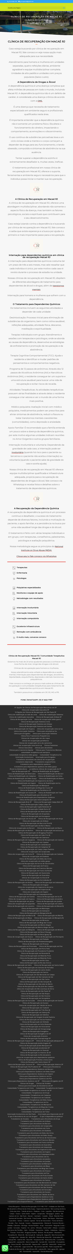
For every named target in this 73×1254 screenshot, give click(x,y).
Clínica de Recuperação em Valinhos (35, 1015)
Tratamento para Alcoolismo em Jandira (35, 1159)
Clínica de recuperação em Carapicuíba (35, 852)
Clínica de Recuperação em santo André (35, 970)
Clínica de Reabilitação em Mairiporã (35, 785)
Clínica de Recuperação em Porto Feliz (35, 949)
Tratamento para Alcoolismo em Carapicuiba (35, 1126)
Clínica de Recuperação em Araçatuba (35, 814)
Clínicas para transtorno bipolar (21, 750)
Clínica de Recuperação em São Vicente (35, 996)
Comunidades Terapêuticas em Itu (35, 1102)
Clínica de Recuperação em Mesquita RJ (49, 918)
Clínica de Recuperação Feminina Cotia (35, 722)
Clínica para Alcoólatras (52, 1067)
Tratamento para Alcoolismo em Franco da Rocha (35, 1142)
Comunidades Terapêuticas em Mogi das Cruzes (35, 1107)
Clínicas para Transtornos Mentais (49, 750)
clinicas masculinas (25, 748)
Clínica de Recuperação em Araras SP (22, 819)
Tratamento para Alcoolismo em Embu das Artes (35, 1133)
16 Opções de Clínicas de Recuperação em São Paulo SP (35, 712)
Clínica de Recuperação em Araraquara (35, 816)
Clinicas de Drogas (27, 1083)
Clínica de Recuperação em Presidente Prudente (35, 951)
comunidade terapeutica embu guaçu (23, 755)
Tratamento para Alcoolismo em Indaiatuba (35, 1147)
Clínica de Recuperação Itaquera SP (20, 1041)
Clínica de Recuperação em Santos (35, 972)
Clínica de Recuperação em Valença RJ (35, 1012)
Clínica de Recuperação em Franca (35, 866)
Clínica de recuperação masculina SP (35, 710)
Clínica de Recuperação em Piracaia (35, 944)
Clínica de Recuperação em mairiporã (35, 911)
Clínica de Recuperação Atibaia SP (49, 717)
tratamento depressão (24, 762)
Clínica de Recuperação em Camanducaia (35, 845)
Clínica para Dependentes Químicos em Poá (35, 1079)
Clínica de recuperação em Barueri (22, 828)
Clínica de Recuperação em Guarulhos (35, 875)
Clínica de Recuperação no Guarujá (35, 1050)
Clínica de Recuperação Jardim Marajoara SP (35, 1046)
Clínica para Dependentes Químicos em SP (23, 1081)
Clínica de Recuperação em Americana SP (35, 811)
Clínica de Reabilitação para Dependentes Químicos (35, 797)
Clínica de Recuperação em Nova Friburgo (35, 932)
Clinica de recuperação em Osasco (20, 937)
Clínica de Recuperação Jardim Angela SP (35, 1043)
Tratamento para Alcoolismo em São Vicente (35, 1187)
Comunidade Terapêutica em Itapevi (49, 1088)
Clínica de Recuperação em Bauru (49, 828)
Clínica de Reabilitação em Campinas (22, 776)
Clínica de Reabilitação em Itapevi (23, 783)
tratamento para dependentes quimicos (35, 764)
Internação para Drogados (45, 757)
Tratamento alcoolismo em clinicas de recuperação (35, 760)
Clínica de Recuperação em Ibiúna (20, 882)
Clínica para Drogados (22, 734)
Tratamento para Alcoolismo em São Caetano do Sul (35, 1185)
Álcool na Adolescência (18, 769)
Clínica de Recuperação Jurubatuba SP (35, 1048)
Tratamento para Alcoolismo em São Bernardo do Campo (35, 1183)
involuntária (17, 452)
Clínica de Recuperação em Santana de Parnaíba (36, 968)
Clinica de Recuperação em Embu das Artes (35, 859)
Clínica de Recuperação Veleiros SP (50, 1064)
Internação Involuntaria (24, 757)
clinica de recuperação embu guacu (47, 719)
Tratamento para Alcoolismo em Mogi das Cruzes (35, 1168)
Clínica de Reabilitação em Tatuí (50, 793)
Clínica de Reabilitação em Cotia (50, 776)
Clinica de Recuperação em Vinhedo (35, 1022)
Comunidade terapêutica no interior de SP (36, 1090)
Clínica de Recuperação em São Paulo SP (35, 991)
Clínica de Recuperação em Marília (50, 915)
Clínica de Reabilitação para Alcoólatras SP (36, 795)
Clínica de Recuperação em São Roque (35, 994)
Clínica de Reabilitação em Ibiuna (51, 778)
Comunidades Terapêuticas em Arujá (35, 1093)
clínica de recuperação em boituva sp (50, 830)
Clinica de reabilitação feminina (51, 715)
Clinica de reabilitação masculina (21, 717)
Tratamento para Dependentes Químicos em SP (35, 1199)
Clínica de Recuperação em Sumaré (50, 1001)
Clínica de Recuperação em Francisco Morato (35, 868)
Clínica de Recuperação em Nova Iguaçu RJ (35, 934)
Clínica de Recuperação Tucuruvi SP (21, 1064)
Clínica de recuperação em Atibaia (35, 821)
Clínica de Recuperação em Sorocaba (21, 1001)
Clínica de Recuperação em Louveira (20, 906)
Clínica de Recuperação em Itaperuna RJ (35, 889)
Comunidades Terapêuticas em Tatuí (35, 1112)
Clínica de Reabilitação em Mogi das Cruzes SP (35, 788)
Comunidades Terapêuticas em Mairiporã (35, 1105)
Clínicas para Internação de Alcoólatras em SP (35, 1086)
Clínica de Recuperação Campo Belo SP (48, 802)
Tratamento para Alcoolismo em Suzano (35, 1192)
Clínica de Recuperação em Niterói (50, 930)
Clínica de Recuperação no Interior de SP (35, 1053)
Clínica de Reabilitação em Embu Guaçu (22, 778)
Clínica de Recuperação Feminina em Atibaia (35, 724)
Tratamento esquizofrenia (45, 762)
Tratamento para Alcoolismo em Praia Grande (35, 1176)
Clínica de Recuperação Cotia (21, 719)
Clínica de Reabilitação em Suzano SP (22, 793)
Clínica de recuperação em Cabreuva (35, 837)
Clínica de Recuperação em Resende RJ (35, 953)
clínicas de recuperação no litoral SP (35, 878)
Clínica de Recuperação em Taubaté (35, 1008)
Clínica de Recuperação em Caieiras (50, 840)
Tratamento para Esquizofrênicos (20, 1202)
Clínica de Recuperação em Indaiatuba (49, 882)
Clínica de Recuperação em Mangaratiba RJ (35, 913)
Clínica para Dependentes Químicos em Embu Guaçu (35, 1072)
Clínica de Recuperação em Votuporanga (35, 1029)
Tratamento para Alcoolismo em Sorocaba (35, 1190)
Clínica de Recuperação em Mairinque (36, 908)
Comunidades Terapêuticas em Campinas (35, 1095)
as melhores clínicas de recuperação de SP (45, 769)
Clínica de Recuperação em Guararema (35, 873)
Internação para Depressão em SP (51, 1114)
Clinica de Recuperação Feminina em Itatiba (35, 726)
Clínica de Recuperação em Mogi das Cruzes (35, 923)
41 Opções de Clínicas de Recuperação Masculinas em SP (35, 708)
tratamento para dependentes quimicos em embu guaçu (35, 767)
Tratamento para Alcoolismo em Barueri (35, 1124)
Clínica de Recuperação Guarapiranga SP (35, 1038)
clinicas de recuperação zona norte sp (27, 745)
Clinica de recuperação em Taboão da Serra (35, 1005)
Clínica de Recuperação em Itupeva (21, 729)
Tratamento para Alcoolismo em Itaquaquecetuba (35, 1154)
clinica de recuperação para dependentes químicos (35, 1057)
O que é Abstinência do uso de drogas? (23, 1116)
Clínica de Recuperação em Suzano (35, 1003)
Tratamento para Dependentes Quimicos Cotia (35, 1197)
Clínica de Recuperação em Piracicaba (23, 946)
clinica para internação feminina (45, 734)
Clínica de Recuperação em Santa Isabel (49, 965)
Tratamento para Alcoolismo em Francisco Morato (35, 1140)
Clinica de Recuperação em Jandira (50, 899)
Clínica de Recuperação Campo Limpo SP (36, 804)
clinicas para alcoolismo (44, 748)
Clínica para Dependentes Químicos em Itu (35, 1076)
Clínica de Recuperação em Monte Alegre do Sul (35, 927)
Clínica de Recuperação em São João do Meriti (35, 984)
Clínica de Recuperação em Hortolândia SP (35, 880)
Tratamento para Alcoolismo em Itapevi (36, 1152)
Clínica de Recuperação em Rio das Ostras (35, 963)
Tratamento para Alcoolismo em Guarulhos (35, 1145)
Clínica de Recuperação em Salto (19, 965)
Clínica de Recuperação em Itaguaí (35, 885)
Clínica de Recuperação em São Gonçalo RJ (35, 982)
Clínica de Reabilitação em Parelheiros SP (35, 790)
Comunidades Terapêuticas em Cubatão (35, 1098)
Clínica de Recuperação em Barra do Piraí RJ (35, 823)
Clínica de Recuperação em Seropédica (35, 998)
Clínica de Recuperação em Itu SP (49, 897)
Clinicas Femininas (51, 745)
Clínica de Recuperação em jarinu (21, 901)
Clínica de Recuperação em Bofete (20, 830)
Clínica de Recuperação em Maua (19, 918)
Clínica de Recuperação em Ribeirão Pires (35, 956)
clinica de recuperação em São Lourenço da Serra (35, 989)
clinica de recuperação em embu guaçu (35, 861)
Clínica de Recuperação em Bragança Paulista (36, 833)
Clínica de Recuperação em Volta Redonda (35, 1024)
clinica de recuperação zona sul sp (50, 729)
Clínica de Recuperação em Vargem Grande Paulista (35, 1017)
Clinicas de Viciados (43, 1083)
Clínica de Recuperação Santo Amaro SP (35, 1062)
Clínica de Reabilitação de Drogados (45, 771)
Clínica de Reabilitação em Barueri (50, 774)
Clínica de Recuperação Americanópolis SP (35, 800)
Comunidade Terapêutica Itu (51, 755)
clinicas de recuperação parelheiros (35, 741)
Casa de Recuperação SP (21, 771)
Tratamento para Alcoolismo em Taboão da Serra (35, 1194)
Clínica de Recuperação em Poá (50, 946)
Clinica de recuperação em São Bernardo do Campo (35, 975)
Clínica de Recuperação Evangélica (35, 1031)
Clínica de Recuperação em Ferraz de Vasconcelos (35, 863)
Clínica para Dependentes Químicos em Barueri (35, 1069)
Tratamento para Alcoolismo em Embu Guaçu (35, 1135)
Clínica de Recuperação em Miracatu (35, 920)
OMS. (40, 101)
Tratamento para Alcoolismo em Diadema (35, 1131)
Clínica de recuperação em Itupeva (22, 899)
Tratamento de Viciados (20, 1119)
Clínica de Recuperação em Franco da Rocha (35, 871)
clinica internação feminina (24, 731)
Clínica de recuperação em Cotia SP (21, 854)
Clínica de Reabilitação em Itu (49, 783)
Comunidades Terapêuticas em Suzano (35, 1109)
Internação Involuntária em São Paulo (21, 1114)
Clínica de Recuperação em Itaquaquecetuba (35, 894)
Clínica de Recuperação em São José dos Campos (35, 986)
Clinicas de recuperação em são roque (35, 738)
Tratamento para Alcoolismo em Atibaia (35, 1121)
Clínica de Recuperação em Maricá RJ (21, 915)
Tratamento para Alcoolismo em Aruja (45, 1119)
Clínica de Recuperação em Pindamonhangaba (35, 941)
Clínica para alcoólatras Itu (47, 731)
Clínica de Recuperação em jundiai (49, 901)
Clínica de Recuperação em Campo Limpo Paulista (35, 849)
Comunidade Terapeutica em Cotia (21, 1088)
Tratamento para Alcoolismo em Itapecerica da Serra (35, 1150)
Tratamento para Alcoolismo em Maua (35, 1166)
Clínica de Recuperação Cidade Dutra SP (36, 809)
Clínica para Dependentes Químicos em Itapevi (35, 1074)
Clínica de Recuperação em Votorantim (35, 1027)
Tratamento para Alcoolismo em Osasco (35, 1171)
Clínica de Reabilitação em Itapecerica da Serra (35, 781)
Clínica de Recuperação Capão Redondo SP (35, 807)
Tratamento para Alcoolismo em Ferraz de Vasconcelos (35, 1138)
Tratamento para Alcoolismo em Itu (35, 1157)
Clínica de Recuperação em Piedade (35, 939)
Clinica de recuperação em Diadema (35, 856)
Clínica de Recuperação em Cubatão (50, 854)
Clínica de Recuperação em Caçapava (21, 840)
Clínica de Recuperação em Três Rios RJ (35, 1010)
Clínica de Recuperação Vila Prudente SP (25, 1067)
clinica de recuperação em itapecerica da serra (35, 887)
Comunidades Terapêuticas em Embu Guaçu (35, 1100)
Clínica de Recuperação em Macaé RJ (50, 906)
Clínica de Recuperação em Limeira (50, 904)
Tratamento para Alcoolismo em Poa (35, 1173)
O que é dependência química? (51, 1116)
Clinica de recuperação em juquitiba (21, 904)
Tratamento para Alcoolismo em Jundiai (35, 1161)
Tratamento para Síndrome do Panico (49, 1202)
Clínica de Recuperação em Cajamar (35, 842)
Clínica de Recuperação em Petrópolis (49, 937)
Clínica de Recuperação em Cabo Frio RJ (35, 835)
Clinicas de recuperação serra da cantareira (35, 743)
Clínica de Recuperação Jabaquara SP (50, 1041)
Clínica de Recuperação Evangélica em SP (35, 1034)
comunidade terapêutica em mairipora (35, 752)
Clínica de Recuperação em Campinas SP (35, 847)
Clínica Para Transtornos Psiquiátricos (35, 736)
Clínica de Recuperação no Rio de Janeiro (35, 1055)
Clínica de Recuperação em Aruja (50, 819)
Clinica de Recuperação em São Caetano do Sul (35, 977)
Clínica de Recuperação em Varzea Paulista (35, 1020)
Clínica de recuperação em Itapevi (35, 892)
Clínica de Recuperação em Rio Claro (35, 960)
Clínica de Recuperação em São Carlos (35, 979)
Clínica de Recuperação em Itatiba (22, 897)
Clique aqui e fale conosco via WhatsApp (36, 556)
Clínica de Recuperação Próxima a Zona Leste (35, 1060)
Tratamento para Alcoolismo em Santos (35, 1180)
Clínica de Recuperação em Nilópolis (21, 930)
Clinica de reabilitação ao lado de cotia (22, 715)
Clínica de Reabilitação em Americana (22, 774)
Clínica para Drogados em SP (52, 1081)
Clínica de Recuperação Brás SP (20, 802)
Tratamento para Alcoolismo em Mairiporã (35, 1164)
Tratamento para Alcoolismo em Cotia (35, 1128)
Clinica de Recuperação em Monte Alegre (35, 925)
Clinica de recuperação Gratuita (36, 1036)
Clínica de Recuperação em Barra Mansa (35, 826)
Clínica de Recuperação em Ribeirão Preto (35, 958)
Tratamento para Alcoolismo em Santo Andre (35, 1178)
